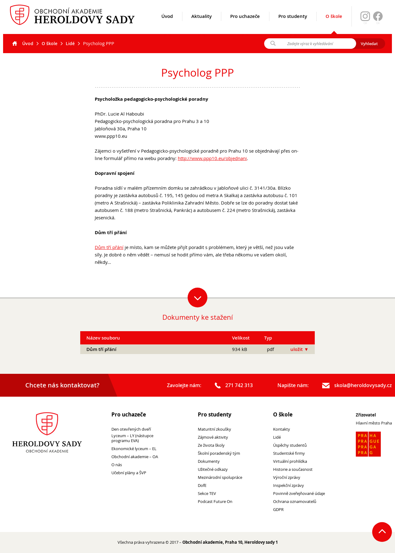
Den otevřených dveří (131, 429)
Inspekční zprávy (288, 485)
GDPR (278, 509)
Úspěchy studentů (290, 445)
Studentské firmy (289, 453)
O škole (334, 23)
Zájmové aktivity (213, 437)
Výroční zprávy (286, 477)
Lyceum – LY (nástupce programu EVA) (132, 438)
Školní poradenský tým (219, 453)
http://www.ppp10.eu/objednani (212, 158)
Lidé (70, 43)
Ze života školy (211, 445)
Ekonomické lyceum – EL (133, 448)
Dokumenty (209, 461)
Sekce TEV (207, 493)
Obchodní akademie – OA (134, 456)
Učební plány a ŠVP (128, 472)
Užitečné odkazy (213, 469)
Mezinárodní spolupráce (220, 477)
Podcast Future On (215, 501)
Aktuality (201, 24)
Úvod (167, 24)
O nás (116, 464)
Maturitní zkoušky (214, 429)
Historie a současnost (293, 469)
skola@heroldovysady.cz (357, 385)
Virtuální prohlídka (290, 461)
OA (378, 23)
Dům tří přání (109, 247)
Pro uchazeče (245, 24)
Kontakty (281, 429)
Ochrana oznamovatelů (294, 501)
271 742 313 (234, 385)
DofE (202, 485)
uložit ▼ (299, 349)
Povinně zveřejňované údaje (299, 493)
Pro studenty (292, 24)
